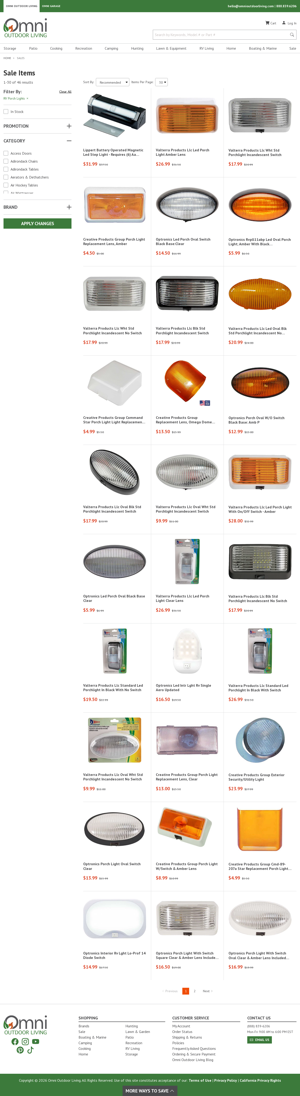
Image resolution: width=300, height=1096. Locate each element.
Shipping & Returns (187, 1037)
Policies (178, 1042)
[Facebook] (15, 1041)
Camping (111, 48)
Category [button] (14, 141)
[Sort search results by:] (112, 82)
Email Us (259, 1040)
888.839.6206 (286, 6)
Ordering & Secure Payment (194, 1054)
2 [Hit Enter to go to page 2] (195, 991)
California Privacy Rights (260, 1080)
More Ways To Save (150, 1091)
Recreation (83, 48)
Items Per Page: (142, 82)
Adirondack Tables (25, 169)
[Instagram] (25, 1041)
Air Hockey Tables (24, 185)
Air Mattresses (22, 193)
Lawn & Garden (137, 1031)
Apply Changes (37, 223)
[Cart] (270, 23)
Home (231, 48)
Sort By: (88, 82)
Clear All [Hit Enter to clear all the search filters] (65, 91)
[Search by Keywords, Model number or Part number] (221, 34)
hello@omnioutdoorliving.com (251, 6)
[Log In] (289, 23)
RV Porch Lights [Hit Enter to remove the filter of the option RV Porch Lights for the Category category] (16, 98)
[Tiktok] (30, 1050)
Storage (10, 48)
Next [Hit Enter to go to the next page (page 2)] (208, 991)
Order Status (182, 1031)
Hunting (137, 48)
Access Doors (21, 153)
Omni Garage (51, 6)
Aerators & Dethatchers (30, 177)
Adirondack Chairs (24, 161)
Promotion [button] (16, 126)
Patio (33, 48)
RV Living (206, 48)
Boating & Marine (263, 48)
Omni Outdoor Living (21, 6)
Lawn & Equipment (171, 48)
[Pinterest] (20, 1050)
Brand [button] (11, 207)
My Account (181, 1026)
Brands (84, 1026)
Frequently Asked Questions (194, 1048)
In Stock (17, 111)
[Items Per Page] (161, 82)
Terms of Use (200, 1080)
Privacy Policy (225, 1080)
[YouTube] (35, 1041)
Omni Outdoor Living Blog (192, 1059)
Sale (292, 48)
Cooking (56, 48)
